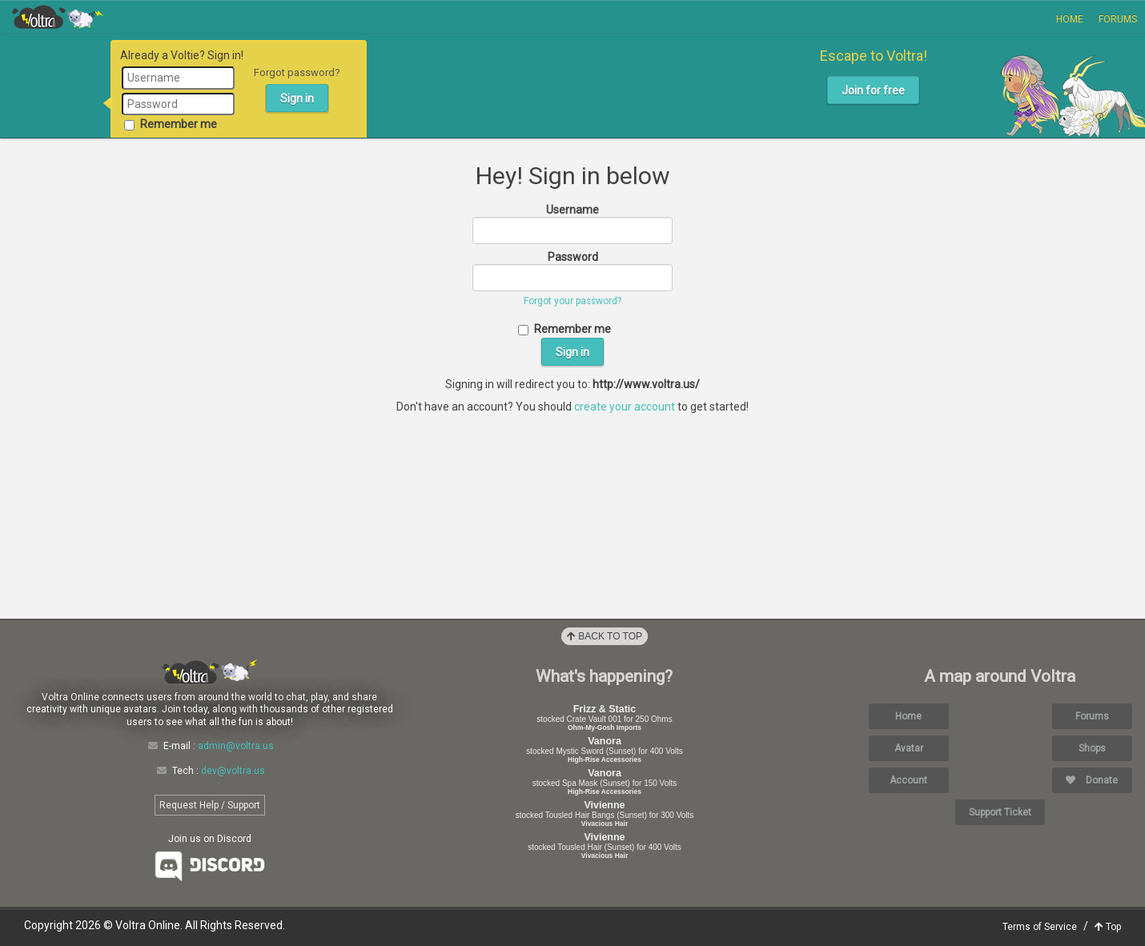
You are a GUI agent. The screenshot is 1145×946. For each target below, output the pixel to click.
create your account (624, 406)
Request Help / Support (209, 805)
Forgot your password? (572, 301)
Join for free (873, 90)
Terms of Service (1039, 926)
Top (1108, 926)
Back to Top (604, 636)
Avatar (908, 748)
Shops (1092, 748)
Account (908, 780)
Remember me (170, 124)
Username (572, 209)
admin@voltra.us (236, 746)
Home (1069, 19)
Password (573, 257)
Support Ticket (1000, 812)
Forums (1118, 19)
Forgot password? (297, 72)
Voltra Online (57, 17)
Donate (1092, 780)
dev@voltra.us (233, 770)
